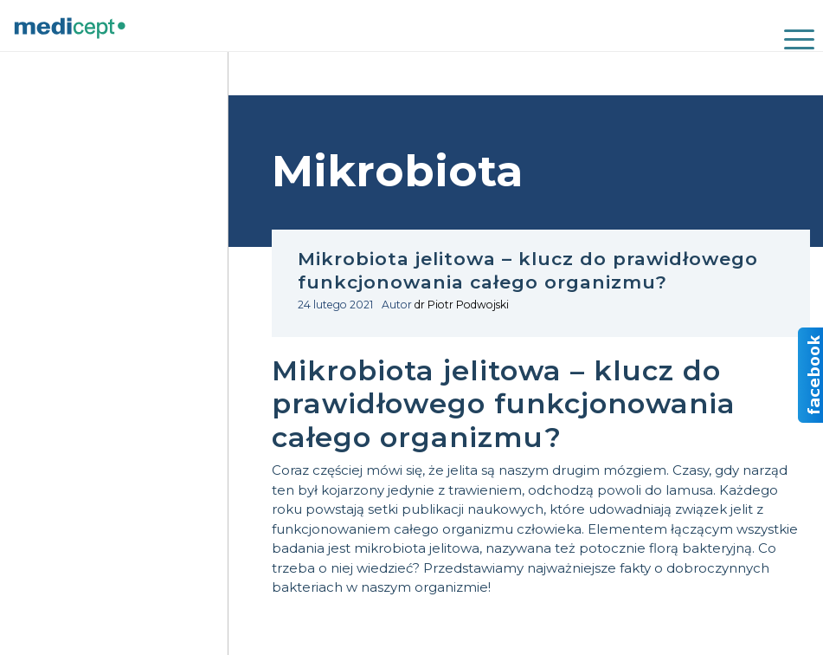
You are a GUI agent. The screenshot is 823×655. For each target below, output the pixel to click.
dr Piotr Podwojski (462, 304)
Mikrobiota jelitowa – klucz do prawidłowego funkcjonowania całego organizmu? (528, 270)
